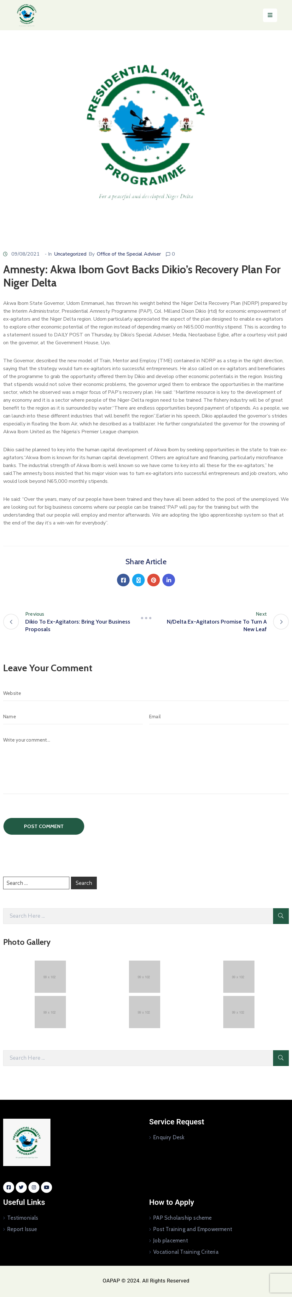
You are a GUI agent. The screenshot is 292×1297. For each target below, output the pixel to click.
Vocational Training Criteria (186, 1252)
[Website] (146, 693)
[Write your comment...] (146, 763)
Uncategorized (70, 254)
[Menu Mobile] (270, 15)
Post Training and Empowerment (192, 1229)
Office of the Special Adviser (129, 254)
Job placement (170, 1240)
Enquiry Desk (168, 1137)
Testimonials (22, 1218)
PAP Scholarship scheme (182, 1218)
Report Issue (22, 1229)
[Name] (73, 716)
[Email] (219, 716)
